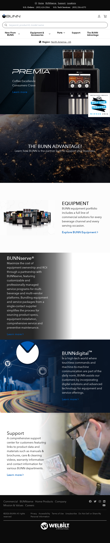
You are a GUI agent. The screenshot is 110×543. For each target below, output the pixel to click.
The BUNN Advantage (93, 33)
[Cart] (105, 16)
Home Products (44, 501)
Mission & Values (13, 505)
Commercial (10, 501)
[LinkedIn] (104, 502)
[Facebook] (90, 502)
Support (76, 32)
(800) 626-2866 (43, 7)
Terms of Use (58, 513)
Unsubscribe (71, 513)
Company (60, 501)
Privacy (34, 513)
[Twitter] (95, 502)
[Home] (39, 3)
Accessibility (44, 513)
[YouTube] (104, 505)
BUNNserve (26, 501)
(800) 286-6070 (79, 7)
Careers (29, 505)
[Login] (99, 16)
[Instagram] (100, 502)
